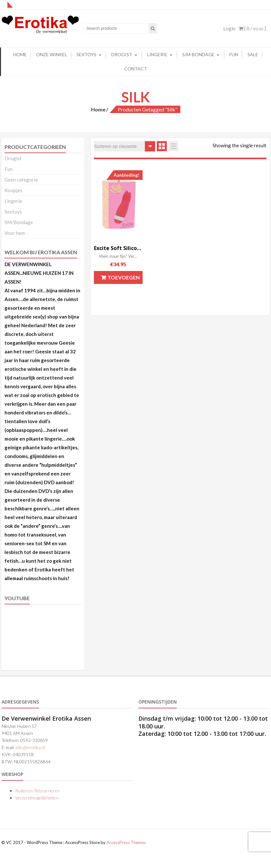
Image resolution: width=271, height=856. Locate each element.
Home (20, 54)
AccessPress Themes (126, 842)
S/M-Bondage (198, 54)
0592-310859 (34, 740)
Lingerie (157, 54)
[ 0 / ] (252, 28)
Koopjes (13, 190)
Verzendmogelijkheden (36, 797)
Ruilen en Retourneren (37, 790)
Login (229, 28)
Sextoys (86, 54)
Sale (252, 54)
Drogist (121, 54)
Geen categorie (21, 180)
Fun (9, 169)
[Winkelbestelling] (124, 146)
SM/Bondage (19, 222)
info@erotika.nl (30, 747)
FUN (233, 54)
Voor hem (15, 233)
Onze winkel (51, 54)
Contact (135, 68)
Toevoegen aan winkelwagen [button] (120, 279)
